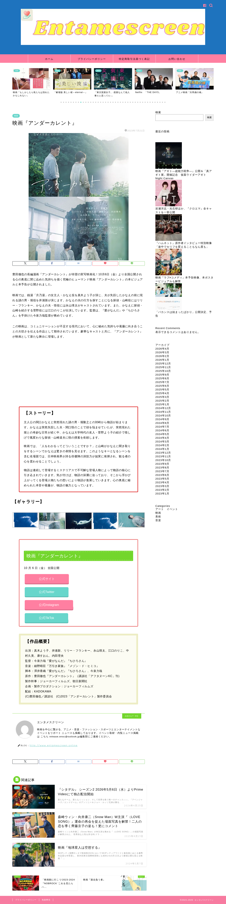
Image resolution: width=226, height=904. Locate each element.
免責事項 (46, 900)
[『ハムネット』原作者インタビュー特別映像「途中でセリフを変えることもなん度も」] (168, 227)
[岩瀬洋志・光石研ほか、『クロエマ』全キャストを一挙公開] (168, 193)
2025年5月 (162, 389)
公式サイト (47, 579)
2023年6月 (162, 474)
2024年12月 (163, 408)
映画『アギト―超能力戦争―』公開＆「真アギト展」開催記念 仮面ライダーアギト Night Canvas (183, 174)
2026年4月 (162, 348)
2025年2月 (162, 400)
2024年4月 (162, 437)
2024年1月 (162, 448)
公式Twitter (46, 592)
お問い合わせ (176, 59)
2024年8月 (162, 422)
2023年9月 (162, 463)
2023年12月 (163, 452)
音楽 (158, 520)
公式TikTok (46, 618)
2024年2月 (162, 445)
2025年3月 (162, 396)
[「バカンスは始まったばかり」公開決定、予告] (168, 296)
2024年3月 (162, 441)
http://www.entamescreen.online (54, 745)
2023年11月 (163, 456)
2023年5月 (162, 478)
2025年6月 (162, 385)
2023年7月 (162, 471)
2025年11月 (163, 367)
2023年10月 (163, 460)
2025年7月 (162, 382)
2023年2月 (162, 489)
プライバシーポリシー (92, 59)
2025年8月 (162, 378)
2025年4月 (162, 393)
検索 (158, 112)
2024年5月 (162, 434)
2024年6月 (162, 430)
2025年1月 (162, 404)
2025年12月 (163, 363)
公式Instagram (49, 605)
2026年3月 (162, 352)
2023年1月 (162, 493)
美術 (158, 516)
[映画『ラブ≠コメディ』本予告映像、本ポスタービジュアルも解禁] (168, 262)
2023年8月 (162, 467)
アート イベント (166, 509)
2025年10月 (163, 370)
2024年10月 (163, 415)
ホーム (49, 59)
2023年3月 (162, 486)
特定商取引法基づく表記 (134, 59)
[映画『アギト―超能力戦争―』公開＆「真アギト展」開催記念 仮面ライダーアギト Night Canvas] (168, 155)
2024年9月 (162, 419)
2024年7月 (162, 426)
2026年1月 (162, 359)
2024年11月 (163, 411)
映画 (16, 116)
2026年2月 (162, 356)
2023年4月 (162, 482)
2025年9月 (162, 374)
